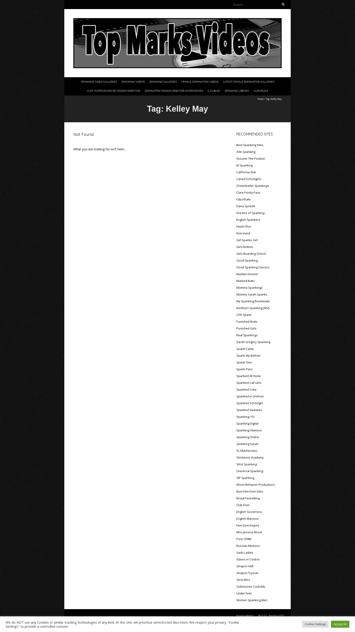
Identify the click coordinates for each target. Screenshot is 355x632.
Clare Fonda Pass (248, 192)
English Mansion (247, 519)
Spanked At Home (248, 376)
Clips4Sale (261, 90)
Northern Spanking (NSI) (252, 308)
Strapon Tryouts (247, 573)
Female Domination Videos (199, 81)
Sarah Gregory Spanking (253, 342)
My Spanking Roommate (253, 301)
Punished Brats (246, 322)
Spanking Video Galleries (99, 81)
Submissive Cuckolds (250, 586)
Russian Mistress (248, 546)
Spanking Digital (247, 423)
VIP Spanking (245, 478)
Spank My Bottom (248, 355)
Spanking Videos (133, 81)
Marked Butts (245, 281)
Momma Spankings (249, 288)
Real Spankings (247, 335)
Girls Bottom (244, 247)
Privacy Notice (245, 615)
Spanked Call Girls (248, 383)
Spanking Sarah (247, 444)
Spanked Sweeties (249, 410)
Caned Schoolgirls (248, 179)
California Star (246, 172)
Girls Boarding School (251, 254)
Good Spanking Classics (252, 267)
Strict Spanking (246, 464)
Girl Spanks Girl (247, 240)
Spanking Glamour (249, 430)
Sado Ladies (244, 552)
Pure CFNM (243, 539)
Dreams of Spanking (250, 213)
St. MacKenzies (246, 451)
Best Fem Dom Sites (249, 491)
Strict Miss (243, 580)
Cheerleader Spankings (252, 186)
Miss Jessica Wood (249, 532)
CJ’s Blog (214, 90)
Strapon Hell (244, 566)
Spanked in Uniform (250, 396)
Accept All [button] (340, 624)
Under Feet (244, 593)
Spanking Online (247, 437)
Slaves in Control (247, 559)
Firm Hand (243, 233)
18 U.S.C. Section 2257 (271, 615)
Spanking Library (237, 90)
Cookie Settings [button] (315, 624)
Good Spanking (247, 260)
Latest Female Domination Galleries (248, 81)
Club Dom (242, 505)
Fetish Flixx (243, 226)
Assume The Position (250, 158)
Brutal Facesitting (248, 498)
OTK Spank (244, 315)
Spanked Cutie (246, 389)
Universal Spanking (249, 471)
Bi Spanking (244, 165)
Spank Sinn (244, 362)
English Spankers (248, 220)
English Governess (249, 512)
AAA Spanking (245, 152)
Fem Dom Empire (247, 525)
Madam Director (247, 274)
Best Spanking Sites (250, 145)
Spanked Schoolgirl (249, 403)
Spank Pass (244, 369)
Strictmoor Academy (250, 457)
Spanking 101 (245, 417)
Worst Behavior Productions (255, 485)
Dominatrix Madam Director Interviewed (174, 90)
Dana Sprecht (245, 206)
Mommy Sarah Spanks (251, 294)
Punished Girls (246, 328)
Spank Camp (245, 349)
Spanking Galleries (163, 81)
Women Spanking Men (251, 600)
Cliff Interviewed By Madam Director (113, 90)
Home (260, 99)
